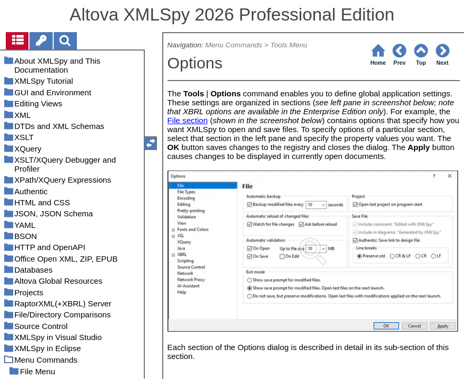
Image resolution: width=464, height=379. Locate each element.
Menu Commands (233, 45)
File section (187, 120)
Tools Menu (288, 45)
